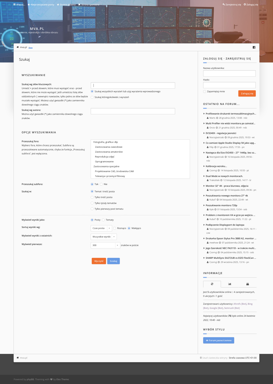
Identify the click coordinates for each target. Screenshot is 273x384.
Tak (94, 184)
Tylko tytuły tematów (104, 203)
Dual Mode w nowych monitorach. (224, 176)
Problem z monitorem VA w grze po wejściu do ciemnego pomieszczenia (231, 215)
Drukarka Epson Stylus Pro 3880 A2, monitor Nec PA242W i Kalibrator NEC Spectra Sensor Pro (231, 238)
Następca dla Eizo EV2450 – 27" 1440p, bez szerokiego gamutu (231, 152)
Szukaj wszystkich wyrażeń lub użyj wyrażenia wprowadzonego (126, 91)
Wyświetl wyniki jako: (33, 219)
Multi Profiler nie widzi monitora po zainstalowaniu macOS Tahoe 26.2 (231, 123)
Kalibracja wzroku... (216, 166)
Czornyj (211, 170)
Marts (211, 117)
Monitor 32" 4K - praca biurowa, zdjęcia (227, 185)
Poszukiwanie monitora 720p (221, 205)
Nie (103, 184)
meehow (212, 242)
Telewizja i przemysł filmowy (140, 176)
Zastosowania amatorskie (140, 151)
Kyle (210, 209)
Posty (95, 220)
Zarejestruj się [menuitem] (233, 4)
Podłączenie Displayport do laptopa (225, 224)
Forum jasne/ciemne (219, 340)
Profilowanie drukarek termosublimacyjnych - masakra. (231, 113)
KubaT (211, 199)
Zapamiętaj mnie (214, 91)
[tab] (212, 284)
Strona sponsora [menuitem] (89, 4)
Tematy (108, 220)
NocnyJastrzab (215, 137)
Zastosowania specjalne (140, 166)
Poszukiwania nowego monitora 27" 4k (227, 195)
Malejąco (134, 228)
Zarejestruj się (238, 58)
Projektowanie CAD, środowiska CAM (140, 171)
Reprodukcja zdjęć (140, 156)
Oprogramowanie (140, 161)
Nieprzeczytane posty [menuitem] (41, 4)
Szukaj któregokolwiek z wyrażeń (110, 97)
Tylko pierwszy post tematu (107, 209)
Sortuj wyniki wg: (31, 227)
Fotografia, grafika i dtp (140, 142)
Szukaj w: (27, 191)
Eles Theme (62, 379)
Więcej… (21, 4)
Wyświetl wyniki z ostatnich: (37, 235)
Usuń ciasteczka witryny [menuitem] (215, 357)
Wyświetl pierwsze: (32, 244)
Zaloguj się (213, 58)
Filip (210, 147)
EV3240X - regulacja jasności (221, 133)
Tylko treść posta (101, 197)
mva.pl (23, 357)
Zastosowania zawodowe (140, 146)
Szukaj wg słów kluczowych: (37, 84)
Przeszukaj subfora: (32, 184)
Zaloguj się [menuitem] (252, 4)
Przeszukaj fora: (30, 141)
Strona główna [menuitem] (66, 4)
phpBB (30, 379)
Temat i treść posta (103, 191)
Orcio (210, 127)
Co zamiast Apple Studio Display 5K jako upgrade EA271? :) (231, 142)
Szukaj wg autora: (31, 110)
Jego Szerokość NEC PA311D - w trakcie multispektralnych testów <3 (231, 248)
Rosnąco (119, 228)
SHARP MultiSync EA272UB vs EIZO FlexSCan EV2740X (231, 258)
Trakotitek (213, 180)
